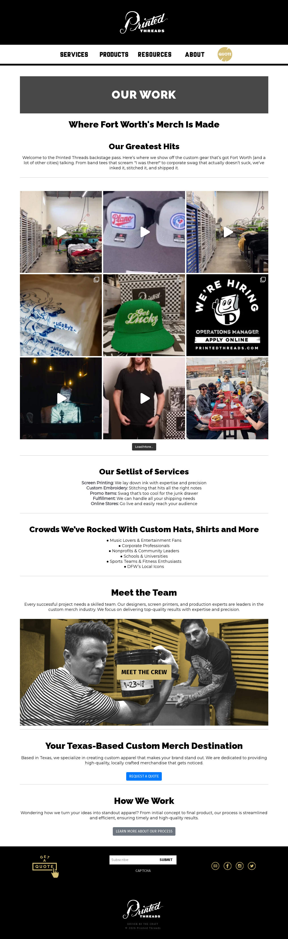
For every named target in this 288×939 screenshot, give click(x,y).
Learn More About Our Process (144, 831)
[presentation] (143, 884)
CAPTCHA (143, 871)
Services (75, 54)
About (196, 54)
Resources (156, 54)
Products (115, 54)
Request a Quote (144, 776)
